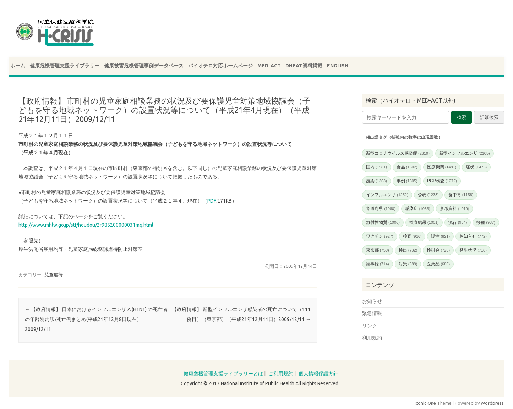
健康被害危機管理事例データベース (144, 65)
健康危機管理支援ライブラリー (64, 65)
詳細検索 (489, 117)
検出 (408, 250)
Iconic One (425, 402)
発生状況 (473, 250)
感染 (376, 180)
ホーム (17, 65)
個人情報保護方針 (318, 373)
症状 (476, 167)
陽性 (440, 236)
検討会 (438, 250)
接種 (485, 222)
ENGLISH (337, 65)
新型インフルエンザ (464, 153)
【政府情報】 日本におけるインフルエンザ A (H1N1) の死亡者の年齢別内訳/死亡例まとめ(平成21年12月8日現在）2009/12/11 (96, 319)
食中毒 (461, 194)
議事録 (377, 263)
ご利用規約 (280, 373)
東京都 (377, 250)
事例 (407, 180)
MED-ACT (269, 65)
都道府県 (380, 208)
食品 (407, 167)
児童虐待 (53, 274)
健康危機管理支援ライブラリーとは (223, 373)
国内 (376, 167)
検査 (412, 236)
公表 (428, 194)
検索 (461, 117)
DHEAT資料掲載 (303, 65)
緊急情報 (372, 313)
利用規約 (372, 338)
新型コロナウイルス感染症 (398, 153)
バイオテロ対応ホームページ (220, 65)
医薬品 (438, 263)
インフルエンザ (387, 194)
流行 (457, 222)
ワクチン (379, 236)
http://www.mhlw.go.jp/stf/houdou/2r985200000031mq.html (85, 225)
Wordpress (492, 402)
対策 (408, 263)
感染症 (417, 208)
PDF (211, 201)
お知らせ (473, 236)
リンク (369, 325)
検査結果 (424, 222)
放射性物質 (383, 222)
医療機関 (442, 167)
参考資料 (454, 208)
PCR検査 (442, 180)
